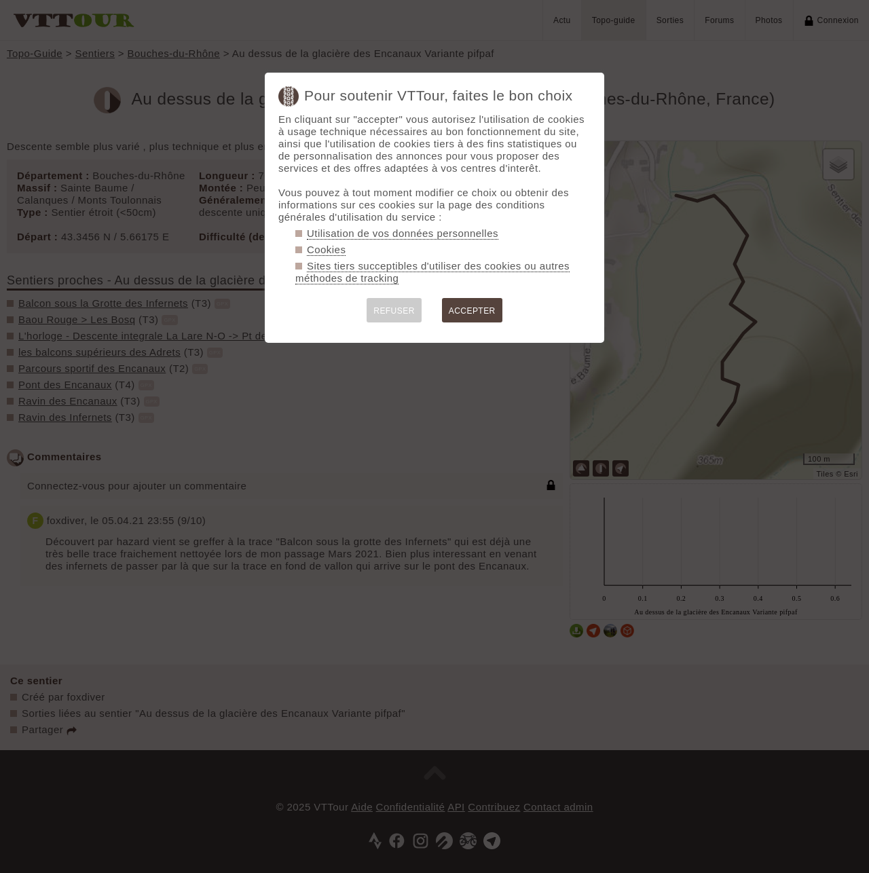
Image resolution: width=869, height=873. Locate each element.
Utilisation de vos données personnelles (402, 233)
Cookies (326, 249)
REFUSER (394, 311)
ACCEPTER (472, 311)
